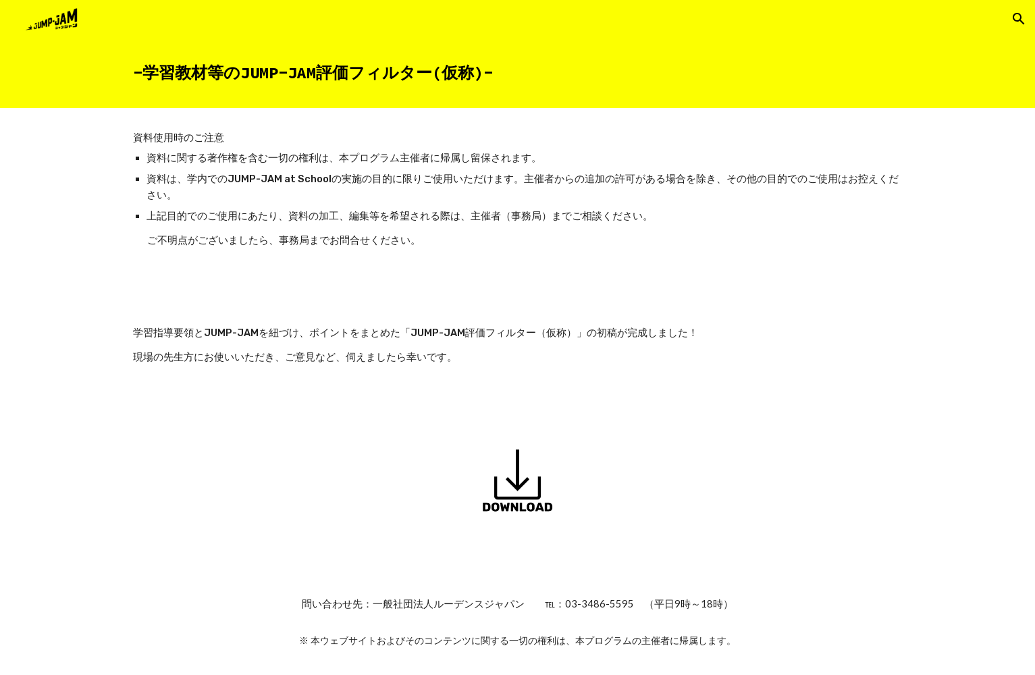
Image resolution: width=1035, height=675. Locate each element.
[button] (1019, 19)
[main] (517, 73)
